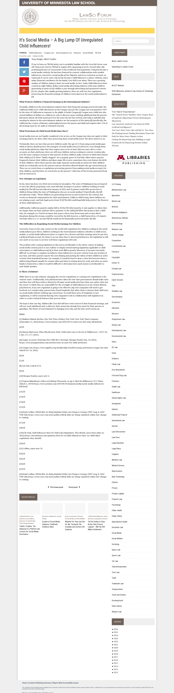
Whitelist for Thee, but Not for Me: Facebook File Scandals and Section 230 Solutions (75, 520)
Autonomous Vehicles (120, 215)
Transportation (117, 586)
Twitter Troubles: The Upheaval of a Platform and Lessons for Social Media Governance (28, 525)
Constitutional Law (119, 243)
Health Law (116, 384)
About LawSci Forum (120, 61)
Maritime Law (117, 457)
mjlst (28, 56)
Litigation (51, 511)
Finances (76, 53)
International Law (118, 417)
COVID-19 (116, 260)
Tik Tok (97, 53)
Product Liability (118, 490)
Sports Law (116, 552)
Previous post (55, 481)
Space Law (116, 547)
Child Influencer (34, 53)
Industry (115, 406)
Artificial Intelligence (95, 511)
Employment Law (118, 316)
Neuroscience (117, 468)
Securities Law (117, 524)
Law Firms (116, 434)
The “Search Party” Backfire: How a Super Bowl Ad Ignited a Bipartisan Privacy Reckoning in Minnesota (133, 117)
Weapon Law (117, 609)
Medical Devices (118, 462)
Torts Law (116, 569)
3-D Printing (116, 181)
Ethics (30, 513)
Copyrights (116, 254)
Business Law (23, 513)
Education (116, 305)
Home (24, 680)
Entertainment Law (63, 53)
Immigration (116, 400)
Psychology (116, 502)
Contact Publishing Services (39, 680)
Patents (115, 479)
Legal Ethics (116, 445)
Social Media (87, 53)
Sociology (116, 541)
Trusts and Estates (119, 592)
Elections (115, 311)
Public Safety (117, 513)
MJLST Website (118, 85)
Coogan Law (48, 53)
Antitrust (115, 204)
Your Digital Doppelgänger (124, 111)
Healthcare (116, 389)
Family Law (116, 361)
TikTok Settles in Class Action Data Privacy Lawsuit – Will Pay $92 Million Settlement (96, 520)
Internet (21, 516)
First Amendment (118, 367)
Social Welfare (80, 513)
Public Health (117, 507)
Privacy (79, 511)
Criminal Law (117, 265)
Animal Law (116, 198)
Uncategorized (117, 597)
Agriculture (116, 192)
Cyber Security (117, 277)
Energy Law (116, 322)
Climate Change (118, 232)
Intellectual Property (120, 412)
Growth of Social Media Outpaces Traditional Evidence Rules (50, 519)
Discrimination (117, 294)
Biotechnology (117, 220)
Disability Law (117, 288)
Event (114, 350)
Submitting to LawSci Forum (123, 67)
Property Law (117, 496)
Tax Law (115, 558)
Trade (114, 575)
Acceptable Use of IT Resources (41, 690)
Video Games (117, 603)
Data (66, 511)
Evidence (115, 355)
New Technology (118, 474)
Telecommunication (25, 518)
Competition (116, 237)
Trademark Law (118, 580)
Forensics (116, 378)
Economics (73, 511)
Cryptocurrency (118, 271)
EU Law (115, 344)
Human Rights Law (119, 395)
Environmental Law (119, 333)
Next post (74, 481)
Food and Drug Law (119, 372)
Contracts (116, 249)
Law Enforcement (119, 429)
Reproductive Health (120, 519)
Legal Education (118, 440)
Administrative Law (25, 511)
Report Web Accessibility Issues (66, 680)
